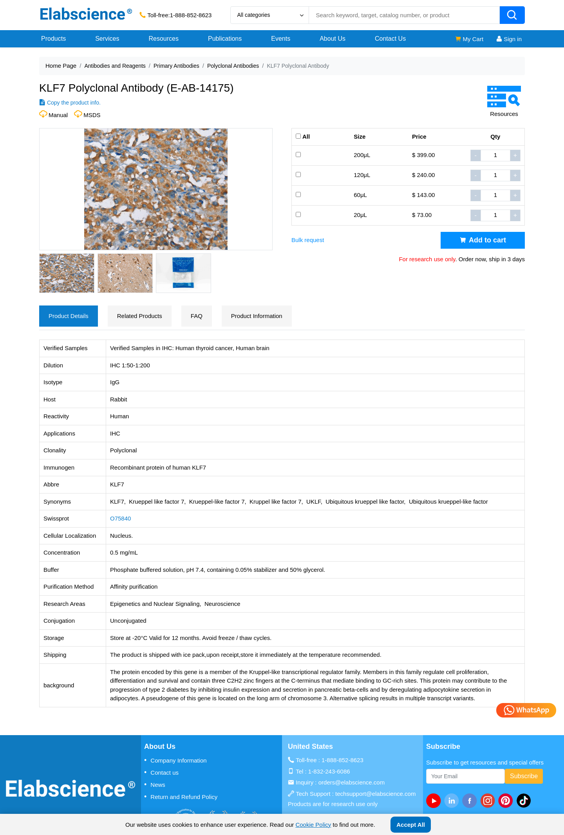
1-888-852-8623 (191, 15)
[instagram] (489, 800)
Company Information (175, 760)
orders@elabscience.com (351, 782)
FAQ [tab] (196, 316)
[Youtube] (435, 800)
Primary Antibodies (176, 66)
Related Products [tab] (139, 316)
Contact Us (390, 38)
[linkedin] (453, 800)
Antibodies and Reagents (114, 66)
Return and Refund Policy (180, 797)
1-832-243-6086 (329, 771)
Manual (58, 115)
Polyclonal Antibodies (233, 66)
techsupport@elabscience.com (375, 793)
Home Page (60, 65)
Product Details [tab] (69, 316)
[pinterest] (507, 800)
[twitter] (525, 800)
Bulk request (307, 240)
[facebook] (471, 800)
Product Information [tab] (256, 316)
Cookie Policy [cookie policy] (313, 824)
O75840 (120, 518)
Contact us (161, 772)
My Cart (469, 39)
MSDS (91, 115)
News (154, 784)
